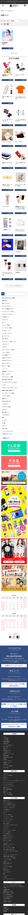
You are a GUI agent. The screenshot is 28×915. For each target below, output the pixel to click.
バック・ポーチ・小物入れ (7, 327)
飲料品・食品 (4, 428)
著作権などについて (7, 750)
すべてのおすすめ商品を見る (14, 285)
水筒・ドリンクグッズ (6, 374)
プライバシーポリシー (7, 760)
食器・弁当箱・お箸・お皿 (7, 379)
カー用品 (3, 423)
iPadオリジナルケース (6, 363)
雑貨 (3, 417)
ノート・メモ (4, 368)
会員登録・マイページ (7, 762)
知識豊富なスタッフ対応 (8, 891)
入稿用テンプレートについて (8, 753)
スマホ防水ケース (5, 316)
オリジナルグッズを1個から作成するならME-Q (12, 884)
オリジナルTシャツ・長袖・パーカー (9, 341)
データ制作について (7, 752)
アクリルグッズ (5, 319)
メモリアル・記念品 (6, 395)
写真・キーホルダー (6, 303)
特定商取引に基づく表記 (8, 757)
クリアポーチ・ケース (6, 330)
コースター (5, 852)
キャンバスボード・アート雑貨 (8, 393)
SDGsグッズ (5, 777)
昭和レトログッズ (6, 787)
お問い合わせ (5, 764)
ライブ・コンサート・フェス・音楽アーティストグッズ (14, 780)
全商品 (2, 10)
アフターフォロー (6, 899)
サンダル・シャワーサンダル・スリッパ (9, 387)
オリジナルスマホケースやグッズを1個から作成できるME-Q (14, 685)
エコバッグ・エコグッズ (6, 333)
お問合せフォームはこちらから (14, 665)
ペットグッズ (4, 420)
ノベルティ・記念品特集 (8, 794)
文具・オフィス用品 (6, 365)
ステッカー (4, 425)
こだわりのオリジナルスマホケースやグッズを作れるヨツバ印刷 (14, 725)
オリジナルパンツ (5, 344)
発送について (5, 748)
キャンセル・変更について (8, 745)
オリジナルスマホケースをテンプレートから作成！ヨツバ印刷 (14, 887)
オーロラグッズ (5, 404)
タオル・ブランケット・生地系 (8, 349)
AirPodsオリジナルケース (7, 360)
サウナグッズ (5, 773)
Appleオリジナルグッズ (6, 357)
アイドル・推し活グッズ (8, 784)
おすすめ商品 (5, 909)
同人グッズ (5, 778)
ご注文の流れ (5, 738)
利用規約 (5, 759)
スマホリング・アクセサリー (7, 314)
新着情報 (5, 911)
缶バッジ (3, 322)
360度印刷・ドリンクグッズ (7, 371)
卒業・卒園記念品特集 (7, 789)
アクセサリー (4, 346)
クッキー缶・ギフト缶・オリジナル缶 (9, 382)
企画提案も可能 (6, 889)
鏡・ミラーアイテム (6, 336)
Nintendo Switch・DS (6, 401)
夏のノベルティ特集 (7, 792)
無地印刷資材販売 (6, 741)
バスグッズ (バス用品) (6, 406)
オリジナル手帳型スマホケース (8, 308)
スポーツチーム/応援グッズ (8, 775)
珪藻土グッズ (4, 398)
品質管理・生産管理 (7, 901)
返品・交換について (7, 746)
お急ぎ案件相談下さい (7, 898)
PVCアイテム (4, 409)
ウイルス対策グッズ (9, 10)
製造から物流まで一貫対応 (8, 892)
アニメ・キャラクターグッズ (7, 431)
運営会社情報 (5, 755)
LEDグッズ (5, 791)
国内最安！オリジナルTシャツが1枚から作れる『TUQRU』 (14, 705)
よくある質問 (5, 739)
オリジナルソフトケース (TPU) (8, 311)
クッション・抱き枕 (6, 325)
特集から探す (4, 300)
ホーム (4, 736)
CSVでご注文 (6, 767)
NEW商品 (5, 907)
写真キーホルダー (6, 800)
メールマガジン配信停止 (8, 765)
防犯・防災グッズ (5, 412)
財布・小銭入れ (5, 338)
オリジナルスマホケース (6, 306)
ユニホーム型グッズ (6, 414)
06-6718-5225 (16, 656)
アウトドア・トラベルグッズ (8, 785)
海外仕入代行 (5, 743)
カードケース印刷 (5, 352)
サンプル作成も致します (8, 894)
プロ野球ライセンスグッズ (7, 433)
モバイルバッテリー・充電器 (7, 376)
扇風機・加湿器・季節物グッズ (8, 390)
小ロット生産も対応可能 (8, 896)
